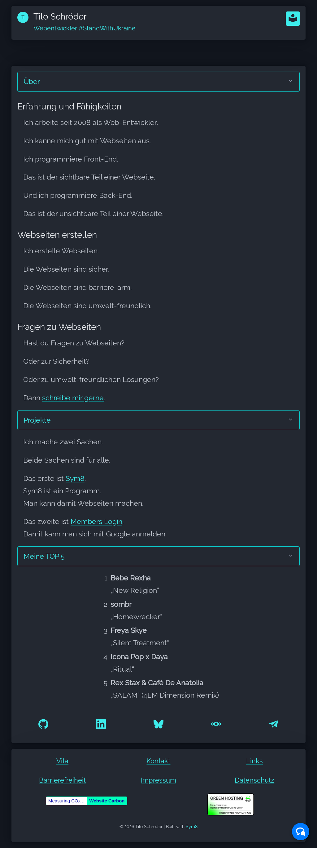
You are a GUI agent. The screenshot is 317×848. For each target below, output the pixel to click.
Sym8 (75, 478)
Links (254, 761)
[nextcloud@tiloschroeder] (216, 723)
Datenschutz (254, 780)
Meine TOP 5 (44, 556)
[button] (293, 18)
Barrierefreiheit (62, 780)
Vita (62, 761)
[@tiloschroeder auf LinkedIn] (101, 723)
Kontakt (158, 761)
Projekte (37, 420)
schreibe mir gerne (73, 398)
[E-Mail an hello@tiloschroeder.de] (274, 723)
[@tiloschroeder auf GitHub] (43, 723)
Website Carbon (107, 800)
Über (32, 82)
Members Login (96, 521)
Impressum (158, 780)
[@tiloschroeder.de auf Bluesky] (158, 723)
